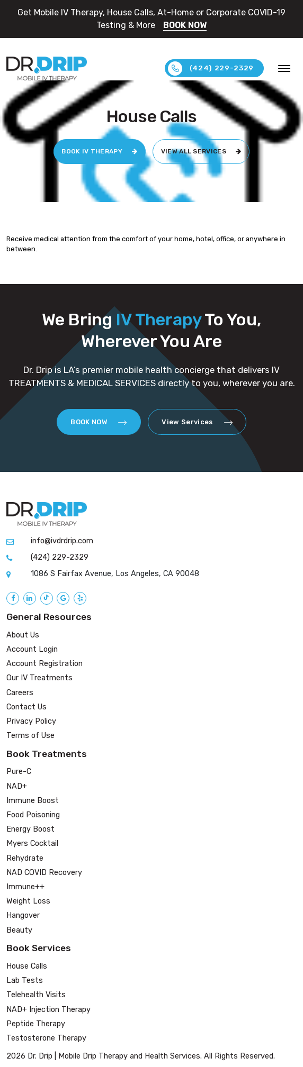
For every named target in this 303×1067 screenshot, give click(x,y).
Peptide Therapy (35, 1023)
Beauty (19, 930)
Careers (19, 692)
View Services (197, 422)
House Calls (26, 966)
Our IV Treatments (39, 677)
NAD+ (16, 786)
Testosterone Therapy (46, 1038)
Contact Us (26, 707)
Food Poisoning (33, 814)
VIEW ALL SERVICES (201, 152)
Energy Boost (30, 829)
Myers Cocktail (32, 844)
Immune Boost (32, 800)
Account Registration (44, 663)
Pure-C (18, 772)
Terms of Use (30, 735)
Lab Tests (24, 980)
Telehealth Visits (36, 994)
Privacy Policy (31, 721)
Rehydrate (24, 858)
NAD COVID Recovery (44, 872)
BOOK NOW (185, 25)
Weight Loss (28, 901)
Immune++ (25, 886)
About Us (22, 635)
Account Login (32, 649)
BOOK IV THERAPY (99, 152)
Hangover (23, 915)
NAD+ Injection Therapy (48, 1009)
